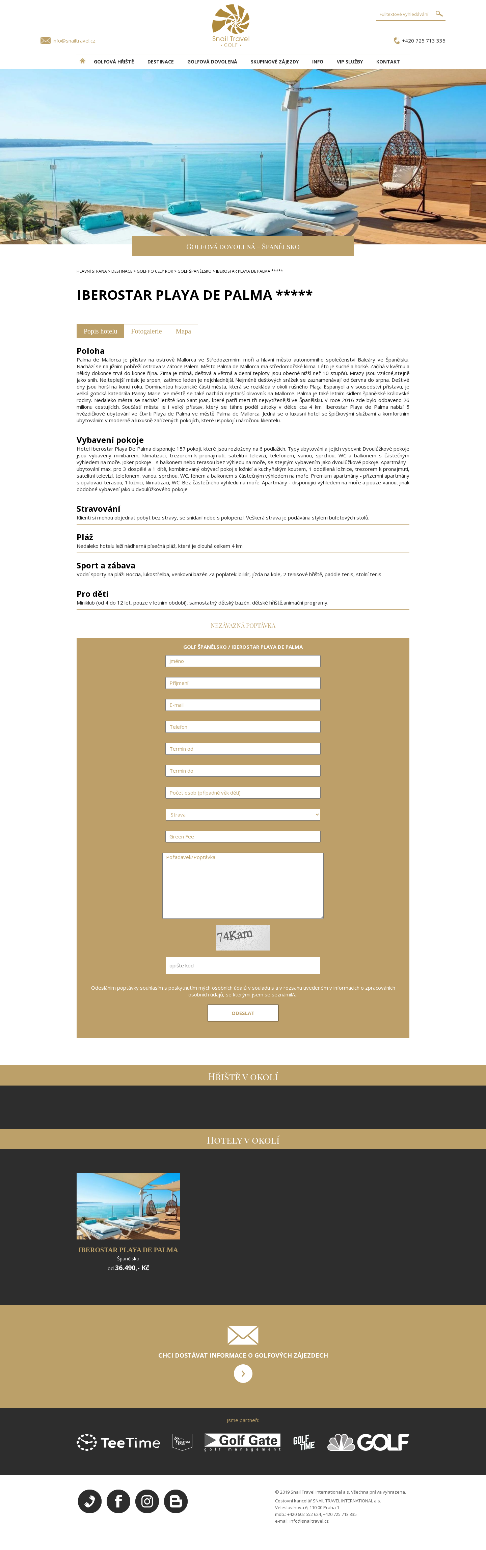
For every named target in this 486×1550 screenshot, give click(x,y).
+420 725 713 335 (424, 40)
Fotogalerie (146, 331)
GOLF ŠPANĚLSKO (195, 271)
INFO (317, 61)
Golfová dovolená (212, 61)
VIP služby (350, 61)
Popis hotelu (100, 331)
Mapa (183, 331)
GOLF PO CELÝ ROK (155, 271)
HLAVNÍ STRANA (92, 271)
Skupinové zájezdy (275, 61)
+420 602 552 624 (304, 1514)
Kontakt (388, 61)
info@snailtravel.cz (74, 40)
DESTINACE (160, 61)
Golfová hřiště (114, 61)
